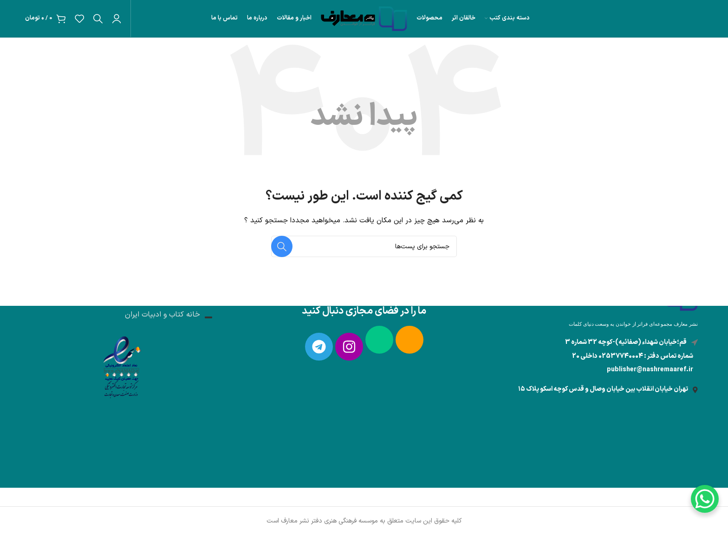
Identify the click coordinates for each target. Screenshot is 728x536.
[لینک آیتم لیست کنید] (631, 370)
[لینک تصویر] (121, 365)
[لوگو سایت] (364, 18)
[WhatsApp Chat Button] (705, 499)
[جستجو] (98, 18)
